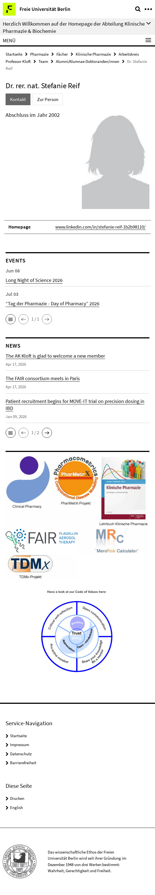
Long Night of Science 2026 (34, 280)
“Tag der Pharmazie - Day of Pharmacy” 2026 (52, 303)
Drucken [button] (17, 798)
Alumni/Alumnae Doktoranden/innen (87, 61)
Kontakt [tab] (18, 99)
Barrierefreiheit (23, 762)
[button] (11, 319)
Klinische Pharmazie (93, 54)
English (16, 807)
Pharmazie (39, 54)
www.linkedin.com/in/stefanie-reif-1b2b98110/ (100, 227)
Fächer (62, 54)
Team (43, 61)
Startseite (14, 54)
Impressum (19, 744)
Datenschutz (21, 753)
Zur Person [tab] (47, 99)
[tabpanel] (77, 172)
